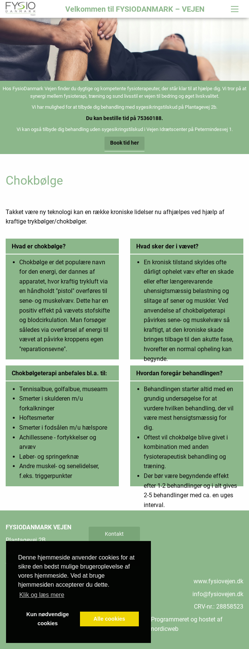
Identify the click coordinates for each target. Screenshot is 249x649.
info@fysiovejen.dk (217, 594)
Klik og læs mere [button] (41, 595)
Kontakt (114, 534)
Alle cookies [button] (109, 619)
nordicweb (164, 628)
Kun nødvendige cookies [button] (47, 618)
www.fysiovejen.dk (218, 581)
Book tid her (124, 143)
